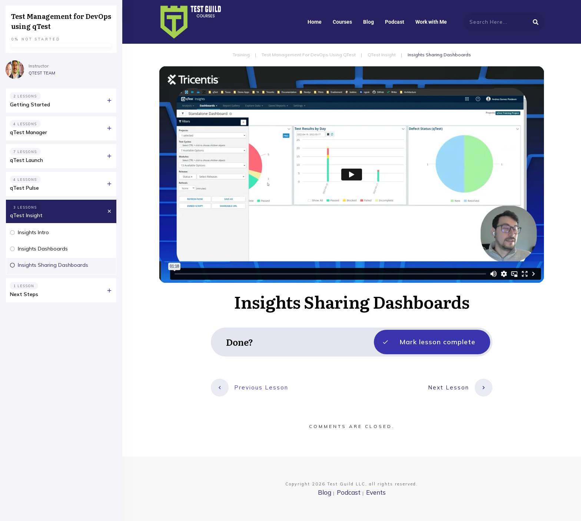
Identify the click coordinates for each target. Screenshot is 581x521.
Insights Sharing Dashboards (53, 265)
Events (376, 492)
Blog (324, 492)
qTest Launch (26, 160)
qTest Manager (28, 132)
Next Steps (24, 294)
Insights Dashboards (43, 248)
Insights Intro (33, 232)
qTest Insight (26, 215)
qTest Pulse (24, 188)
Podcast (349, 492)
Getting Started (30, 104)
